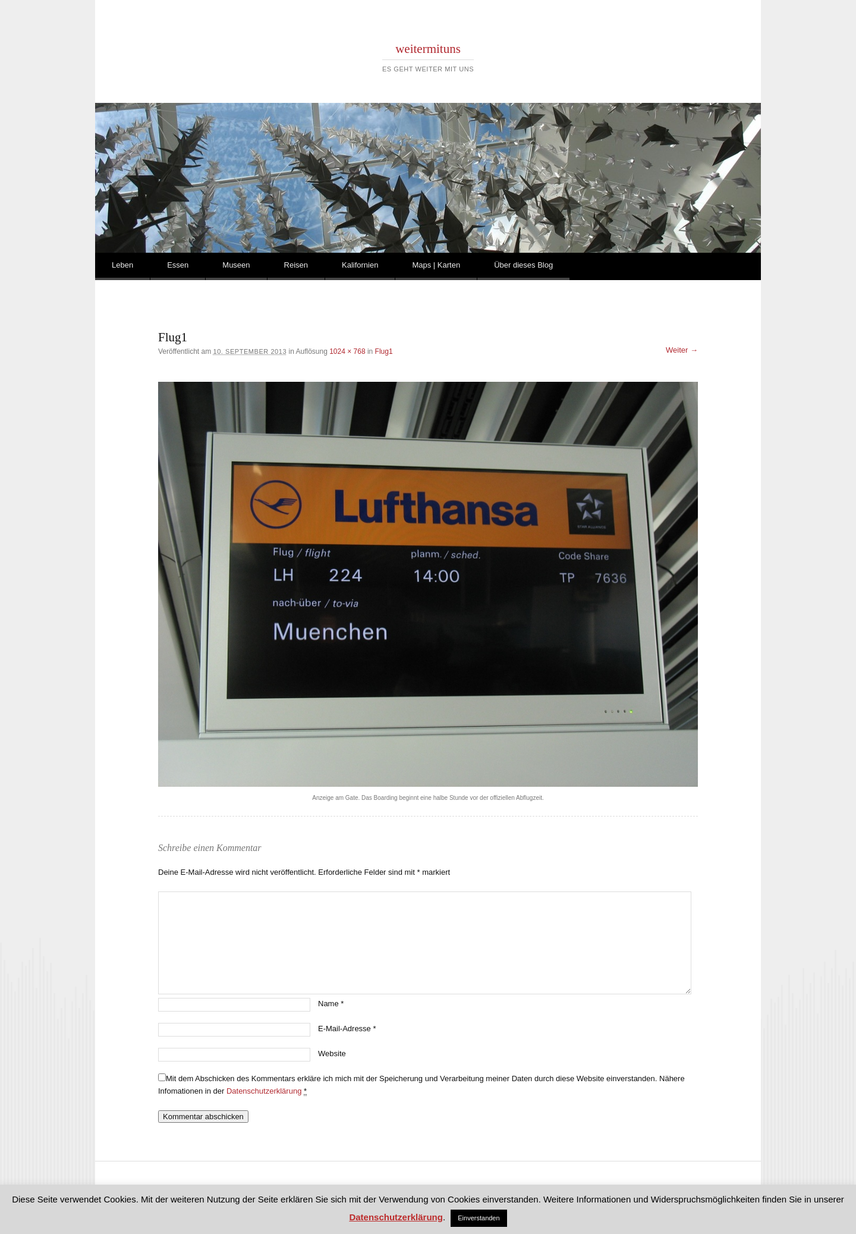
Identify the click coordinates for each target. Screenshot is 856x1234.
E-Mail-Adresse (347, 1028)
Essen (177, 264)
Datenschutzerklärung (263, 1091)
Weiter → (682, 350)
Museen (236, 264)
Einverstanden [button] (478, 1218)
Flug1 (384, 351)
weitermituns (428, 49)
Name (331, 1003)
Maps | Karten (436, 264)
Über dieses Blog (523, 264)
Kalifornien (360, 264)
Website (332, 1053)
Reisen (296, 264)
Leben (122, 264)
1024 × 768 (347, 351)
